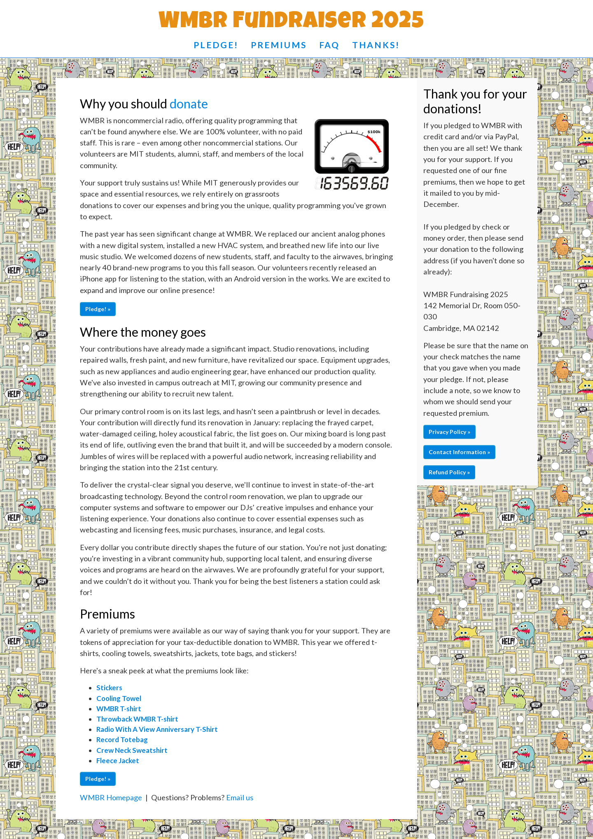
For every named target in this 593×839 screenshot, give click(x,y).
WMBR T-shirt (118, 708)
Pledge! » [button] (97, 308)
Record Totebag (122, 739)
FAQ (329, 45)
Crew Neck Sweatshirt (132, 750)
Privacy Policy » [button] (449, 431)
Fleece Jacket (117, 760)
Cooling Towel (118, 698)
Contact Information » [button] (459, 451)
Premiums (279, 45)
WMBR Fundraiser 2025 (291, 23)
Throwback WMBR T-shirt (137, 719)
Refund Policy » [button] (449, 472)
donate (189, 103)
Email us (239, 797)
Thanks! (376, 45)
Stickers (109, 687)
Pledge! (216, 45)
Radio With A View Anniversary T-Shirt (157, 729)
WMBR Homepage (111, 797)
